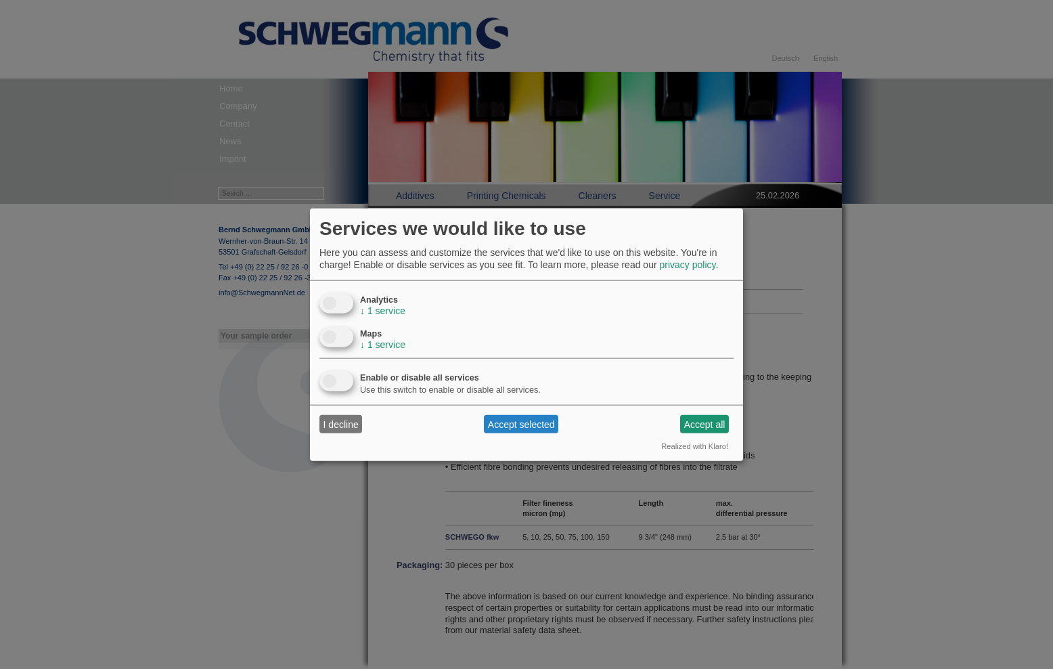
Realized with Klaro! (694, 446)
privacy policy (687, 264)
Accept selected (521, 423)
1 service (382, 310)
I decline (341, 423)
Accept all (704, 423)
